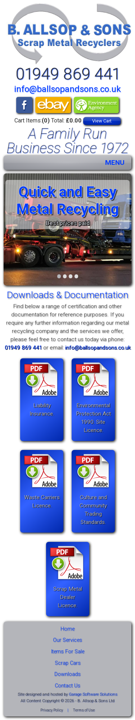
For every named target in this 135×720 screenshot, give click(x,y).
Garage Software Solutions (93, 694)
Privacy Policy (51, 710)
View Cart (102, 121)
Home (67, 629)
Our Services (67, 640)
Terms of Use (84, 710)
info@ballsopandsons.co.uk (67, 89)
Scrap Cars (68, 663)
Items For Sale (67, 652)
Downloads (67, 674)
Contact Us (67, 686)
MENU (115, 162)
